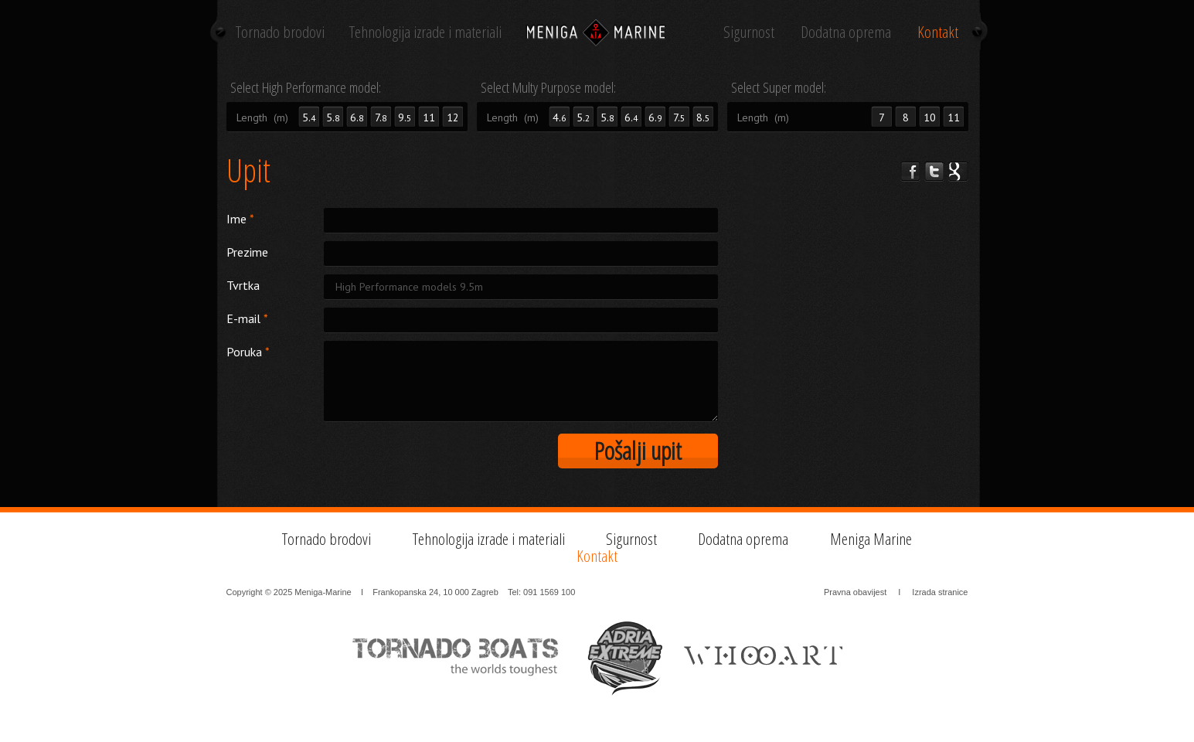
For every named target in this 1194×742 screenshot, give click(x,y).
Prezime (247, 252)
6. (357, 117)
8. (703, 117)
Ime (240, 219)
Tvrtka (243, 285)
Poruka (248, 352)
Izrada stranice (940, 592)
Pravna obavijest (855, 592)
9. (405, 117)
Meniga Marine (871, 539)
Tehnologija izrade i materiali (425, 32)
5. (333, 117)
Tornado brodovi (280, 32)
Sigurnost (748, 32)
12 (453, 117)
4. (559, 117)
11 (429, 117)
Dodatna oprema (846, 32)
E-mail (247, 318)
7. (381, 117)
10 (930, 117)
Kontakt (937, 32)
